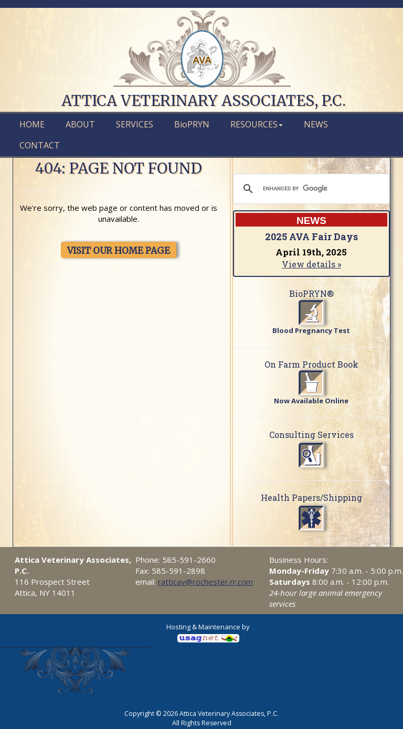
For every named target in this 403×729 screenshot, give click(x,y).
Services (134, 124)
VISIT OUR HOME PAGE (118, 250)
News (316, 124)
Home (32, 124)
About (80, 124)
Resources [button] (256, 124)
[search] (310, 189)
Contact (39, 145)
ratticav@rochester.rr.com (205, 581)
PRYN (191, 124)
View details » (311, 264)
